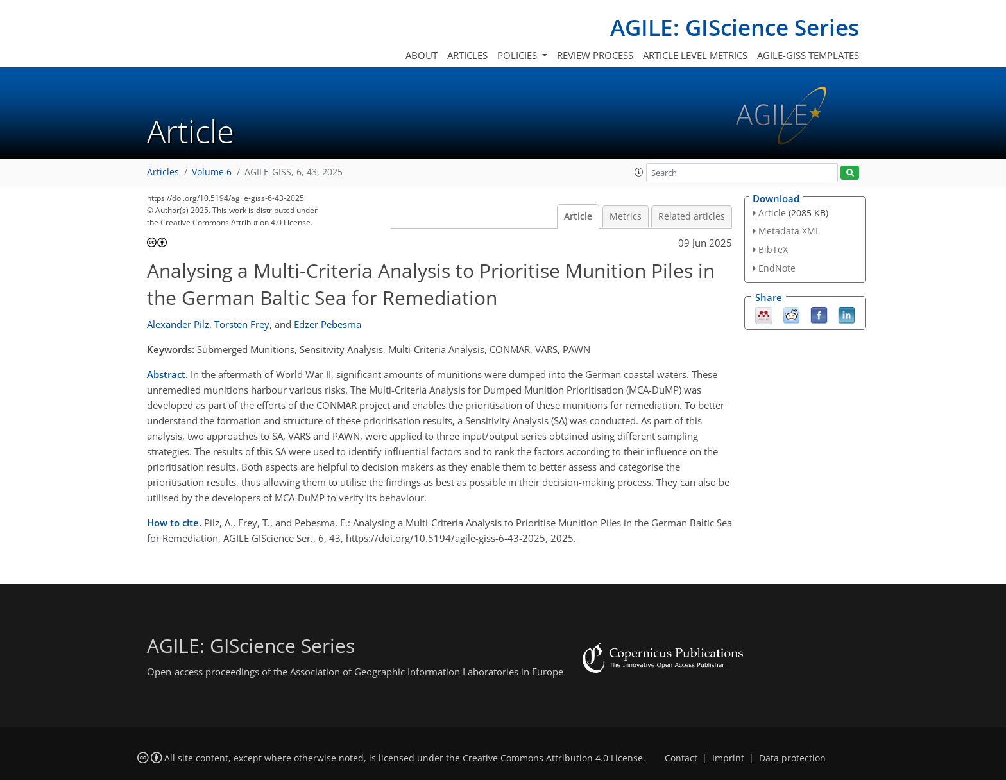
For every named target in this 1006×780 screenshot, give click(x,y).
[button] (639, 172)
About (421, 55)
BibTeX (773, 249)
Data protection (792, 758)
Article (578, 216)
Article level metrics (695, 55)
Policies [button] (518, 55)
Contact (681, 758)
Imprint (728, 758)
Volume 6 (212, 172)
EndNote (777, 268)
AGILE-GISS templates (808, 55)
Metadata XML (789, 231)
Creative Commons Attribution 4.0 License (553, 758)
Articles (467, 55)
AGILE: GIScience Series (734, 27)
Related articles (691, 216)
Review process (595, 55)
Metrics (626, 216)
